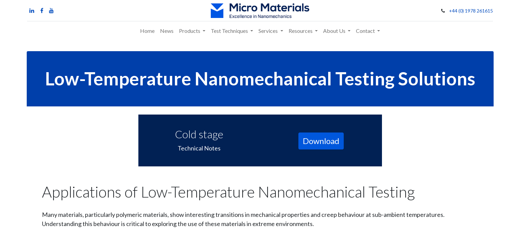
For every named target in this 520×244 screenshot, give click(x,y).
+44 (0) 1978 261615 (471, 11)
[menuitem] (147, 31)
